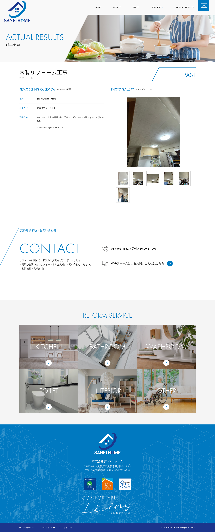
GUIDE (136, 7)
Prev (111, 132)
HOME (98, 7)
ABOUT (117, 7)
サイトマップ (69, 528)
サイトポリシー (48, 528)
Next (195, 132)
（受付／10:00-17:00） (130, 249)
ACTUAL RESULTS (185, 7)
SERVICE (158, 7)
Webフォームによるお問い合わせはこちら (137, 263)
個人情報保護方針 (26, 528)
